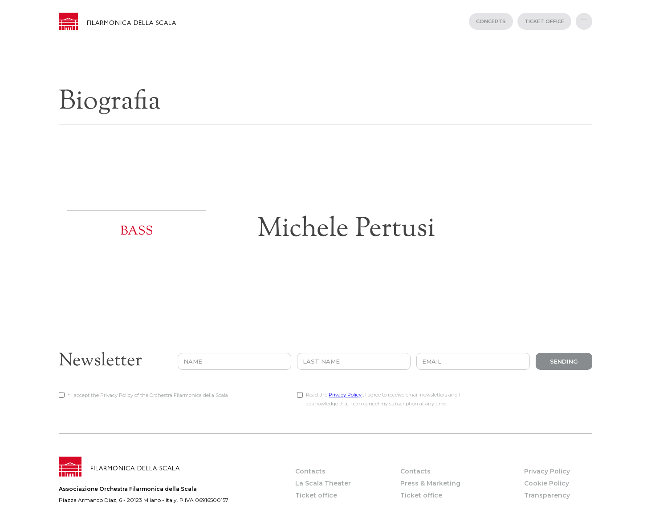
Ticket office (316, 495)
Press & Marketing (430, 483)
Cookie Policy (546, 483)
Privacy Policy (345, 395)
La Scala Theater (323, 483)
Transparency (547, 495)
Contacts (310, 471)
